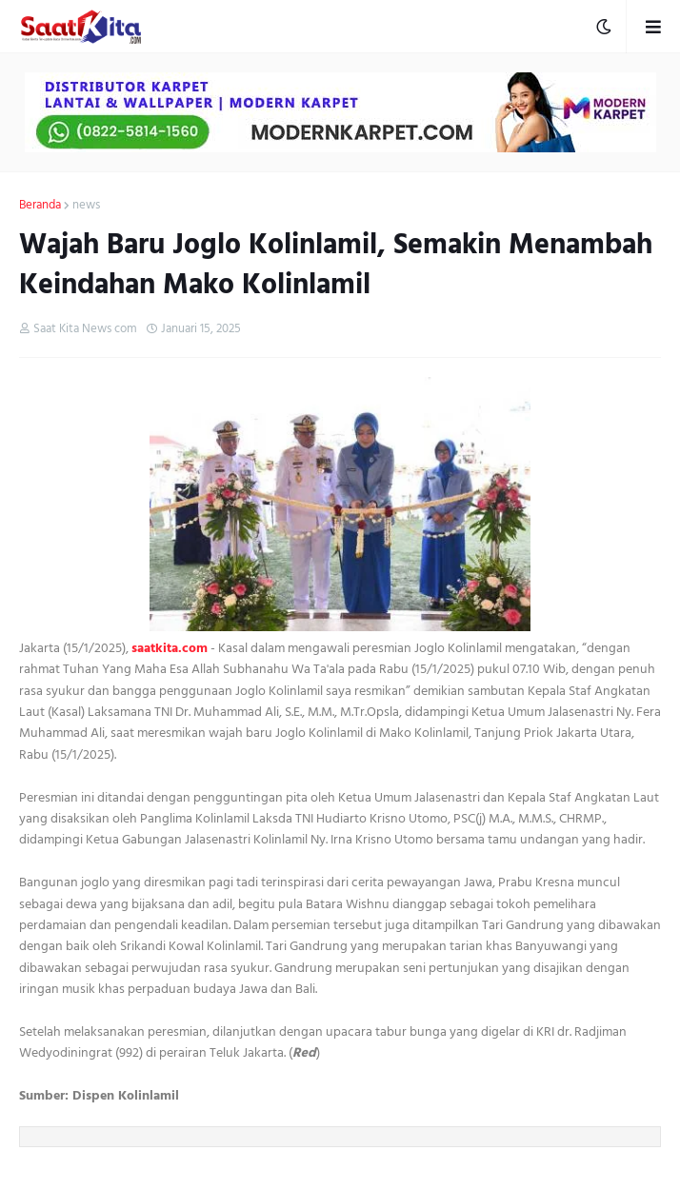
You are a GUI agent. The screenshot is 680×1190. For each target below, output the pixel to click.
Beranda (40, 205)
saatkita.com (169, 648)
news (86, 205)
